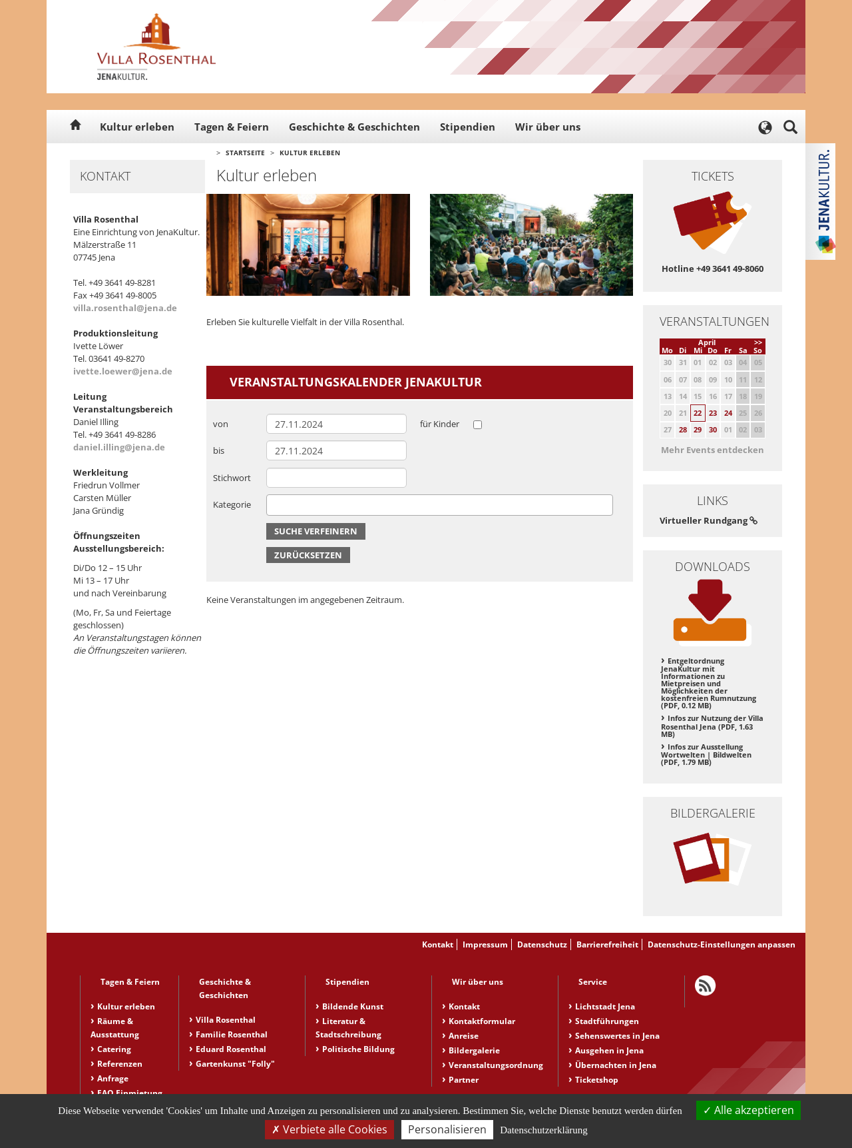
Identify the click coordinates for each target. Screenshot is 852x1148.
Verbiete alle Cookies (329, 1129)
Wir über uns (547, 126)
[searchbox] (273, 504)
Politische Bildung (358, 1049)
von (220, 424)
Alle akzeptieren (748, 1110)
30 (713, 429)
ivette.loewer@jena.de (122, 371)
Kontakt (437, 944)
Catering (114, 1049)
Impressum (485, 944)
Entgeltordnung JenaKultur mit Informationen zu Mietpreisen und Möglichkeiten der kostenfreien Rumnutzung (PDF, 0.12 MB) (708, 683)
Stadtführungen (607, 1021)
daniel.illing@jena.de (119, 447)
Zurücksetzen (308, 555)
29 (698, 429)
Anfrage (112, 1078)
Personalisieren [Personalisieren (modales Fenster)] (447, 1129)
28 (683, 429)
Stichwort (232, 478)
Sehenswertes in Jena (617, 1035)
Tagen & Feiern (231, 126)
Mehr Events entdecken (712, 450)
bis (218, 450)
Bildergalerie (474, 1050)
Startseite (245, 152)
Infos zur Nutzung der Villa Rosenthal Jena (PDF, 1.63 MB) (712, 726)
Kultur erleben (137, 126)
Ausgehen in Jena (609, 1050)
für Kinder (439, 424)
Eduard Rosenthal (231, 1049)
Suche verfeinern (315, 531)
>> (758, 342)
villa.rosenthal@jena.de (125, 308)
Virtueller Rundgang (708, 520)
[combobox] (439, 505)
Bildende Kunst (352, 1006)
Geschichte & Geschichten (354, 126)
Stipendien (467, 126)
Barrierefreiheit (607, 944)
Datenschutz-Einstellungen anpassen (721, 944)
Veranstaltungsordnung (496, 1065)
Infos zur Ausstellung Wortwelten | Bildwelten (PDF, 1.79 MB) (706, 755)
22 (698, 413)
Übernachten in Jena (615, 1065)
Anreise (464, 1035)
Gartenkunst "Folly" (235, 1063)
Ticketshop (596, 1079)
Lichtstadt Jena (605, 1006)
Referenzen (119, 1063)
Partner (464, 1079)
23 (713, 413)
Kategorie (232, 504)
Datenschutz (542, 944)
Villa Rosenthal (226, 1019)
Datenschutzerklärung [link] (544, 1130)
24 (728, 413)
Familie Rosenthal (232, 1034)
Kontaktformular (482, 1021)
